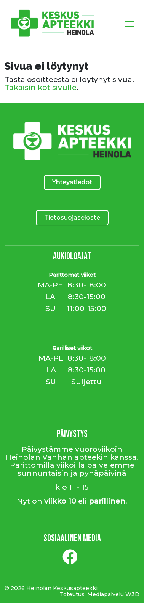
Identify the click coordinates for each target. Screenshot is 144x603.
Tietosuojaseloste (72, 217)
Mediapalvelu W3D (113, 594)
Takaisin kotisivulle (41, 87)
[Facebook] (70, 559)
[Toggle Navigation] (129, 24)
